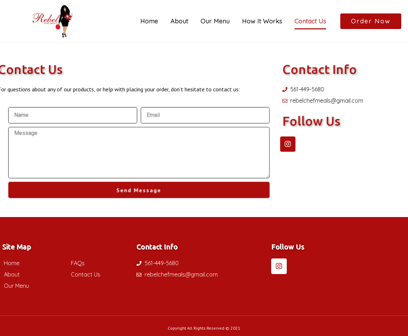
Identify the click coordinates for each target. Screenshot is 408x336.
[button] (370, 21)
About (179, 21)
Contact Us (310, 21)
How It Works (262, 21)
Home (149, 21)
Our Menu (215, 21)
